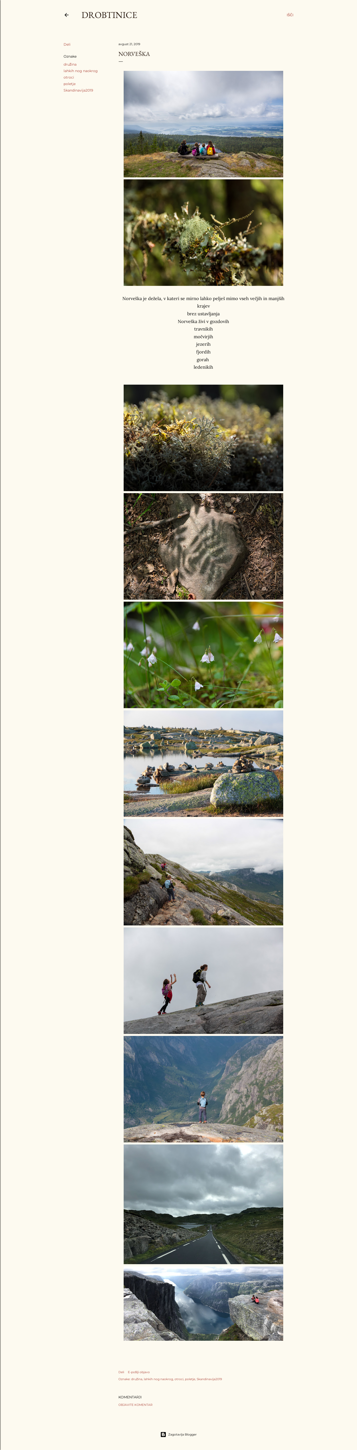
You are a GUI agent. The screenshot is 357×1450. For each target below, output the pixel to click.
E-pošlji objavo (139, 1372)
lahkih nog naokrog (81, 71)
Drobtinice (109, 15)
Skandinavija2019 (78, 90)
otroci (69, 77)
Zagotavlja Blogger (178, 1435)
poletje (70, 84)
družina (70, 64)
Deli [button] (67, 44)
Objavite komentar (135, 1405)
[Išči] (290, 15)
